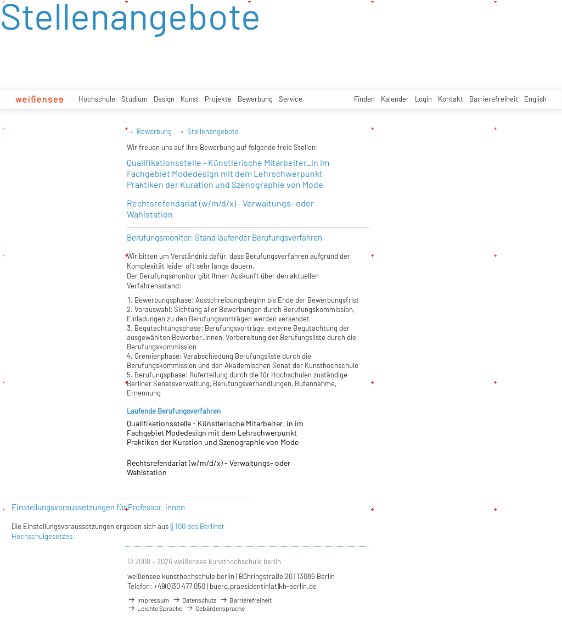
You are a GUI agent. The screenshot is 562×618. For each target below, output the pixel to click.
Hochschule (96, 98)
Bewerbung (255, 98)
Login (423, 98)
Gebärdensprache (215, 608)
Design (164, 98)
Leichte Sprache (154, 608)
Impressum (148, 600)
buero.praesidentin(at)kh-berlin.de (263, 586)
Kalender (395, 98)
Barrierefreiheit (493, 98)
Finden (364, 98)
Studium (134, 98)
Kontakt (450, 98)
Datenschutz (194, 600)
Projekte (218, 98)
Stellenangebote (213, 131)
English (535, 98)
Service (290, 98)
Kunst (190, 98)
